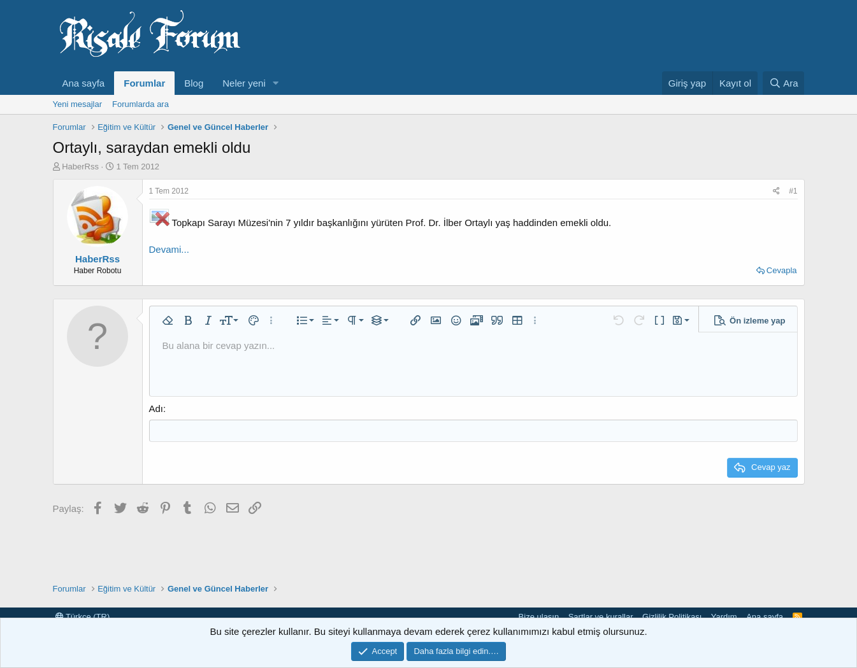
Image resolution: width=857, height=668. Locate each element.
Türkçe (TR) (82, 617)
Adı (156, 408)
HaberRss (80, 166)
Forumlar (144, 83)
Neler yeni (244, 83)
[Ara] (784, 83)
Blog (193, 83)
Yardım (724, 617)
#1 (793, 191)
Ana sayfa (83, 83)
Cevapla (782, 270)
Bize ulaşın (539, 617)
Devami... (169, 249)
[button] (276, 83)
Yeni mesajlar (78, 104)
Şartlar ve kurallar (600, 617)
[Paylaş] (776, 191)
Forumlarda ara (140, 104)
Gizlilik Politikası (672, 617)
